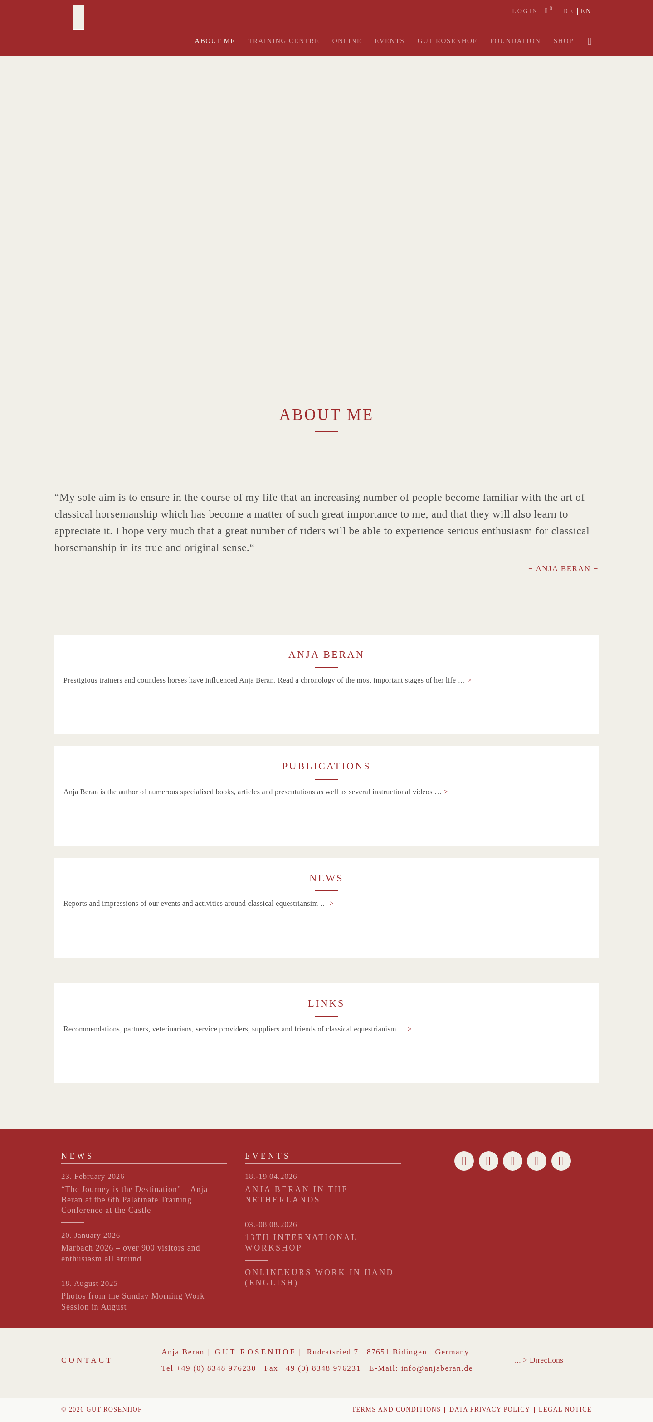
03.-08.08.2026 (271, 1224)
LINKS (326, 1003)
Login (525, 11)
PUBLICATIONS (326, 766)
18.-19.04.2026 (271, 1176)
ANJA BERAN (326, 654)
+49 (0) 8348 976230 (216, 1368)
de (568, 12)
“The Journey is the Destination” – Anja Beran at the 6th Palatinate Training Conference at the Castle (134, 1200)
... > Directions (539, 1360)
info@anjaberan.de (437, 1368)
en (586, 12)
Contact (87, 1360)
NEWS (326, 878)
